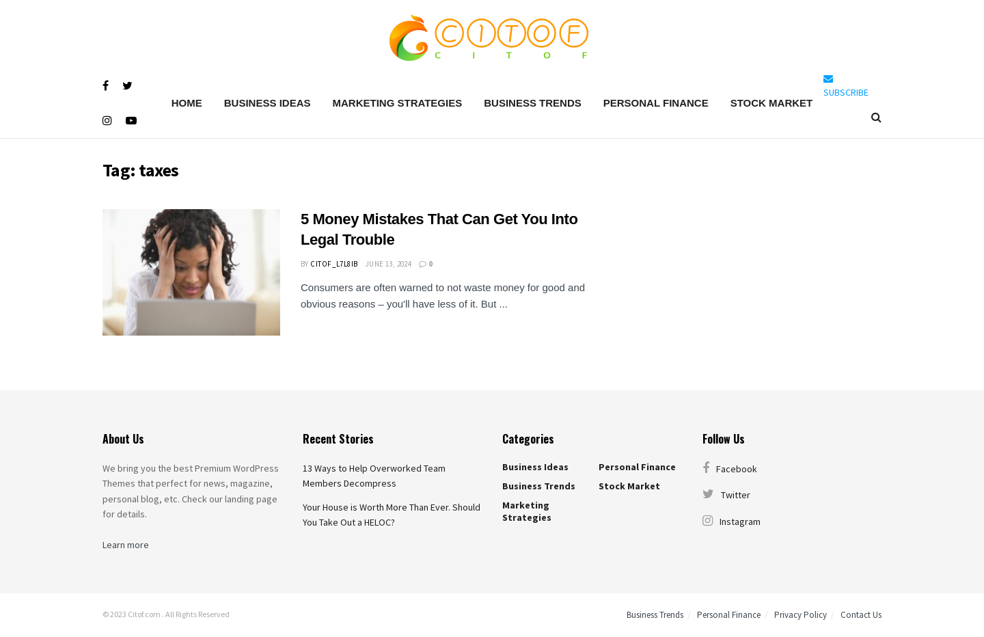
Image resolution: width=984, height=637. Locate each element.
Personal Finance (656, 103)
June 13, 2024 (389, 264)
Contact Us (861, 615)
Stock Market (771, 103)
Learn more (125, 545)
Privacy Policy (800, 615)
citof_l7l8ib (333, 264)
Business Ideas (267, 103)
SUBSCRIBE (846, 86)
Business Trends (533, 103)
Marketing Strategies (397, 103)
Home (187, 103)
